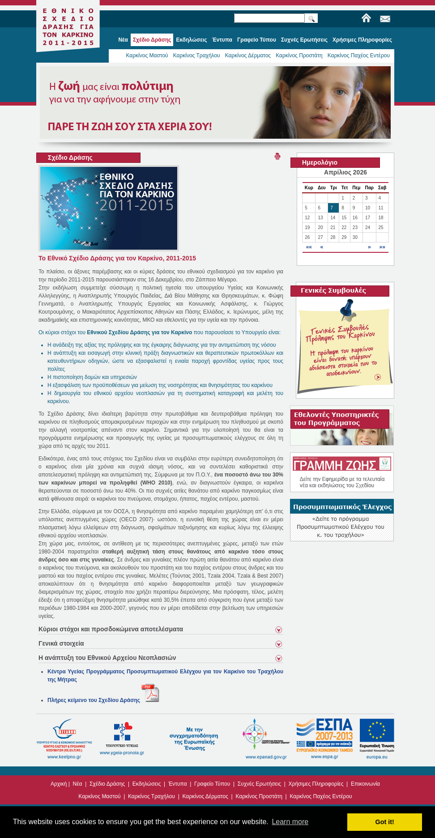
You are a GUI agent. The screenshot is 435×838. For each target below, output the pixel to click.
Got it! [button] (384, 821)
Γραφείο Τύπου (212, 784)
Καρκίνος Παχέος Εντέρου (359, 55)
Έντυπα (177, 784)
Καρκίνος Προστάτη (299, 55)
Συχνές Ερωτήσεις (259, 784)
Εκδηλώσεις (146, 784)
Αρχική (59, 784)
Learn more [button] (290, 821)
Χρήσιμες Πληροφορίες (316, 784)
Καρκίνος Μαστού (147, 55)
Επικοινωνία (365, 784)
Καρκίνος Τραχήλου (196, 55)
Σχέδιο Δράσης (107, 784)
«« (309, 247)
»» (382, 247)
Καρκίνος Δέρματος (248, 55)
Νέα (77, 784)
